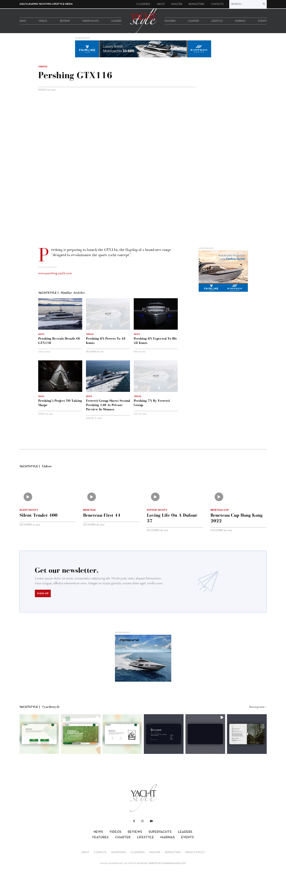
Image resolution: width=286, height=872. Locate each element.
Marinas (240, 21)
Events (262, 21)
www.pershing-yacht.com (55, 273)
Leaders (116, 21)
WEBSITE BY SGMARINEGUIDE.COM (167, 863)
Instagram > (258, 707)
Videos (43, 21)
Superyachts (90, 21)
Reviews (65, 21)
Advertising (118, 852)
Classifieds (143, 4)
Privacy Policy (195, 852)
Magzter (176, 4)
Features (170, 21)
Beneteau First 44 (101, 515)
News (22, 21)
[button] (39, 734)
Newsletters (197, 4)
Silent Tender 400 (38, 515)
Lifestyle (217, 21)
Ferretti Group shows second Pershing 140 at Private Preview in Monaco (108, 405)
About (161, 4)
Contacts (217, 4)
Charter (193, 21)
